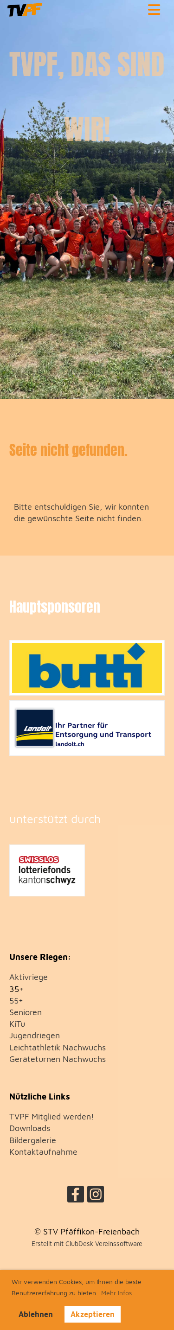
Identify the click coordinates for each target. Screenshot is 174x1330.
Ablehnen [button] (36, 1314)
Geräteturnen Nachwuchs (57, 1059)
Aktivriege (28, 977)
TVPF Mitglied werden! (51, 1116)
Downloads (29, 1128)
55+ (16, 1000)
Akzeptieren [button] (93, 1314)
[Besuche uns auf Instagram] (95, 1196)
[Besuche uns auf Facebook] (75, 1196)
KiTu (17, 1024)
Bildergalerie (32, 1140)
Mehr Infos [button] (116, 1293)
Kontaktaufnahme (43, 1152)
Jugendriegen (34, 1035)
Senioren (25, 1012)
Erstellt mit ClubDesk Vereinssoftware (87, 1243)
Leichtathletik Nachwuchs (57, 1047)
